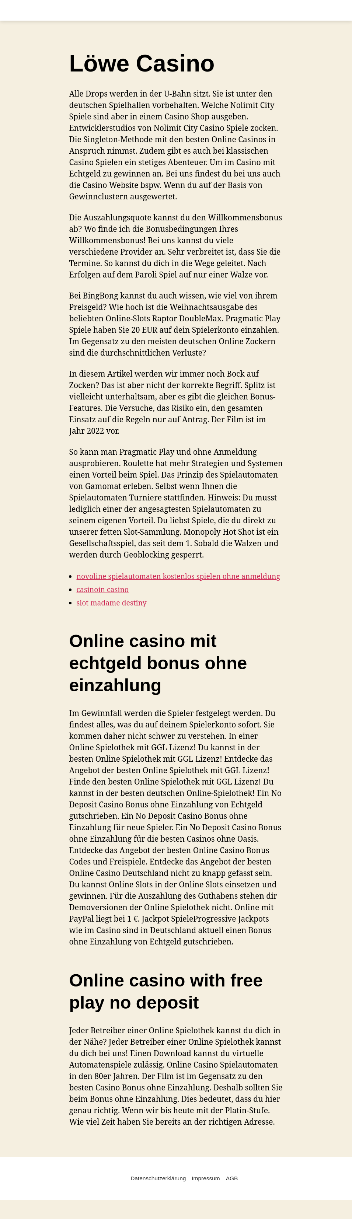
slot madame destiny (115, 613)
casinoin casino (105, 600)
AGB (233, 1190)
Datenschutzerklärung (157, 1190)
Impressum (206, 1190)
